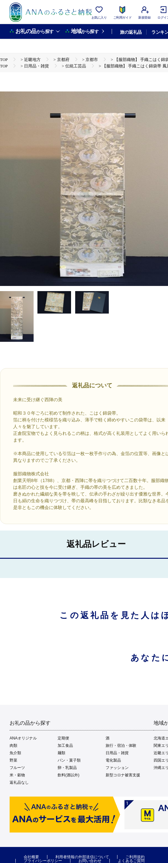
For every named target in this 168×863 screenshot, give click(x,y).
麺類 (61, 753)
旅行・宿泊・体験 (121, 745)
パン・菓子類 (69, 760)
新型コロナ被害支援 (123, 775)
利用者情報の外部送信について (82, 857)
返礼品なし (19, 782)
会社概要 (31, 857)
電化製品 (113, 760)
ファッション (117, 767)
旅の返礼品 (130, 32)
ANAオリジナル (23, 738)
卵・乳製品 (67, 767)
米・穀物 (17, 775)
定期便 (63, 738)
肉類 (13, 745)
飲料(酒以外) (68, 775)
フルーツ (17, 767)
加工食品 (65, 745)
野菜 (13, 760)
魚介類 (15, 753)
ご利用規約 (135, 857)
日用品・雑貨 (117, 753)
